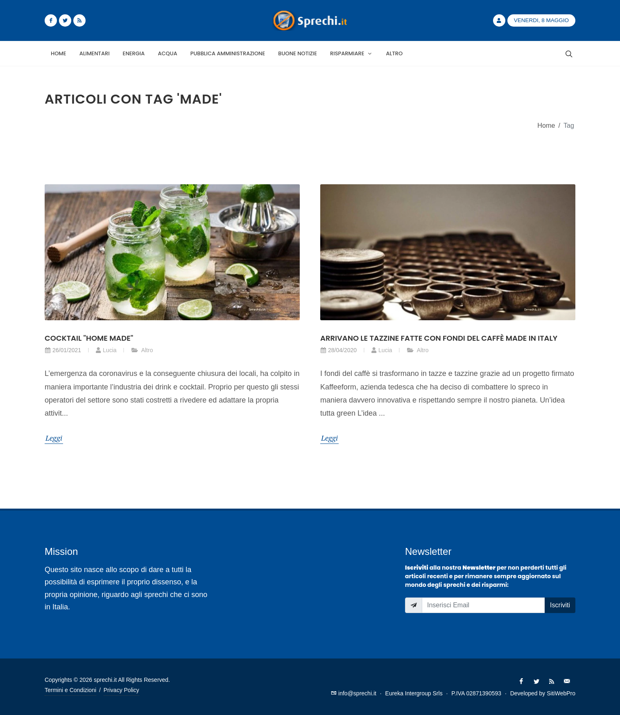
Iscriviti (560, 605)
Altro (142, 350)
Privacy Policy (121, 690)
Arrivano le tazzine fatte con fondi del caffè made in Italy (438, 338)
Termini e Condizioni (70, 690)
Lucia (105, 350)
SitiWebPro (561, 693)
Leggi (53, 438)
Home (546, 125)
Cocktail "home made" (89, 338)
